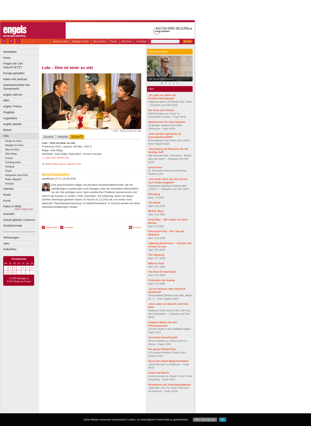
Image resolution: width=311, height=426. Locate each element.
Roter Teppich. (13, 179)
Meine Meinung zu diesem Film (63, 164)
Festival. (10, 166)
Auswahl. (9, 213)
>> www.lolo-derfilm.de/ (55, 157)
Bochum (61, 410)
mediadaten (123, 403)
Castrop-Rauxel (82, 410)
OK (222, 419)
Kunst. (7, 200)
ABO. (6, 100)
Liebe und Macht (158, 372)
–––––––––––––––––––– (19, 231)
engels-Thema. (12, 106)
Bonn (69, 410)
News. (7, 57)
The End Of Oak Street (162, 271)
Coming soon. (13, 162)
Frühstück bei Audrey (161, 280)
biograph (59, 407)
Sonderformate (12, 225)
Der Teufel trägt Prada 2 (161, 79)
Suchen (187, 41)
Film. (6, 136)
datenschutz (103, 403)
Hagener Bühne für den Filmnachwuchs (162, 324)
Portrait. (9, 183)
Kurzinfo (48, 136)
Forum (113, 41)
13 (14, 272)
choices (70, 407)
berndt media (74, 403)
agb (114, 403)
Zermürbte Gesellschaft (162, 337)
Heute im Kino (60, 41)
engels (79, 407)
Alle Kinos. (11, 153)
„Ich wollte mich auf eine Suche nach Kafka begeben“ (167, 181)
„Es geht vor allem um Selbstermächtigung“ (162, 97)
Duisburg (121, 410)
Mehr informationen (205, 419)
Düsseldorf (109, 410)
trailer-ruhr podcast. (15, 79)
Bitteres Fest (156, 263)
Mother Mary (156, 211)
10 (32, 267)
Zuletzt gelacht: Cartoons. (19, 219)
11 (6, 272)
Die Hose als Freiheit (161, 110)
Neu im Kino (99, 41)
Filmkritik (63, 136)
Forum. (9, 158)
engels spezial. (12, 124)
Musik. (7, 194)
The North (154, 202)
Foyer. (8, 170)
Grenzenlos (155, 167)
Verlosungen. (11, 237)
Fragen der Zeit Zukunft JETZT (21, 65)
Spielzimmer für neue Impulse (166, 121)
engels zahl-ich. (13, 94)
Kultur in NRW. (12, 206)
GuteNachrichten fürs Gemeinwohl (16, 86)
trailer (91, 407)
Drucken (137, 227)
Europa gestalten (14, 73)
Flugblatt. (9, 112)
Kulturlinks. (10, 249)
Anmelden (141, 41)
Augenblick (10, 118)
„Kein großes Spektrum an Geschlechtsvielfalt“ (164, 135)
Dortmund (96, 410)
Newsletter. (10, 51)
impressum (89, 403)
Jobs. (6, 243)
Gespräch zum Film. (17, 175)
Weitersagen (52, 227)
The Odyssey (156, 254)
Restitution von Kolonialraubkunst (169, 384)
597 (58, 178)
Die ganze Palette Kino (162, 349)
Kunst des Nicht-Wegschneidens (168, 361)
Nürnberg (154, 194)
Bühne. (7, 130)
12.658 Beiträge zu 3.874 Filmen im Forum (19, 280)
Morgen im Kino (80, 41)
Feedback (69, 227)
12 (10, 272)
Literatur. (8, 188)
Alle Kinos (126, 41)
